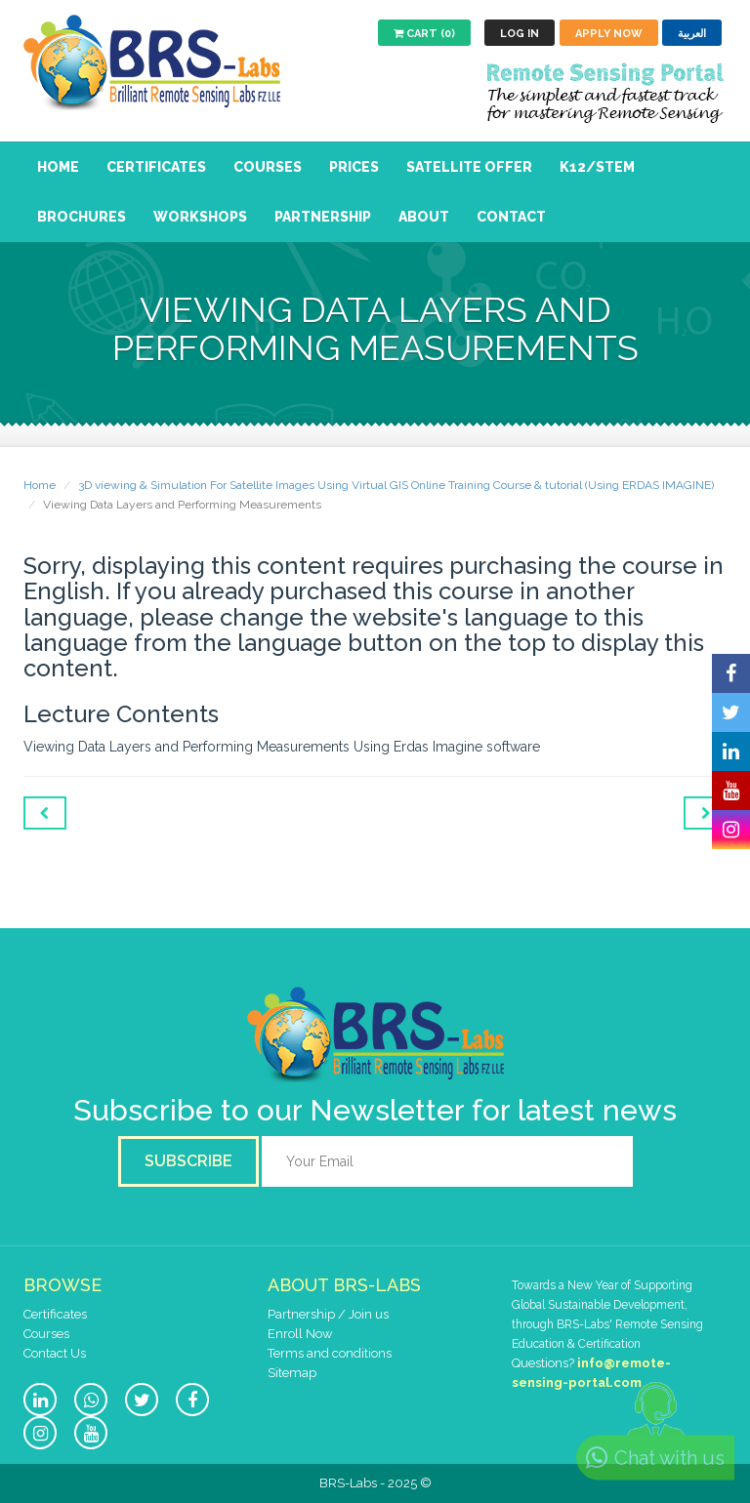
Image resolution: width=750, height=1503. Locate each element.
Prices (354, 167)
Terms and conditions (330, 1353)
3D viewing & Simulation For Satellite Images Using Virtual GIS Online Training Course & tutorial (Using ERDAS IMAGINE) (396, 485)
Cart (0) (424, 33)
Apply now (609, 33)
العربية (692, 33)
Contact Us (54, 1353)
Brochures (81, 216)
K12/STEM (597, 167)
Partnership (322, 216)
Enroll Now (300, 1333)
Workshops (200, 216)
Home (58, 167)
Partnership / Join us (328, 1314)
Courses (267, 167)
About (423, 216)
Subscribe (188, 1161)
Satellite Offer (469, 167)
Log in (519, 33)
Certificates (156, 167)
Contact (511, 216)
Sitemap (292, 1372)
